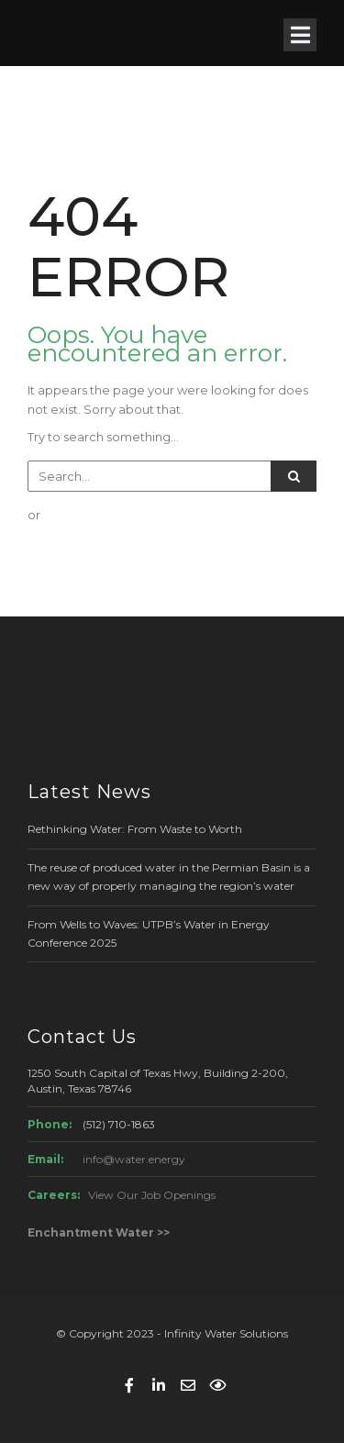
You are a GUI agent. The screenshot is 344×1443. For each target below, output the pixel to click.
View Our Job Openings (152, 1195)
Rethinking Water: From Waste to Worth (135, 829)
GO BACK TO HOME (119, 551)
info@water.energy (134, 1159)
